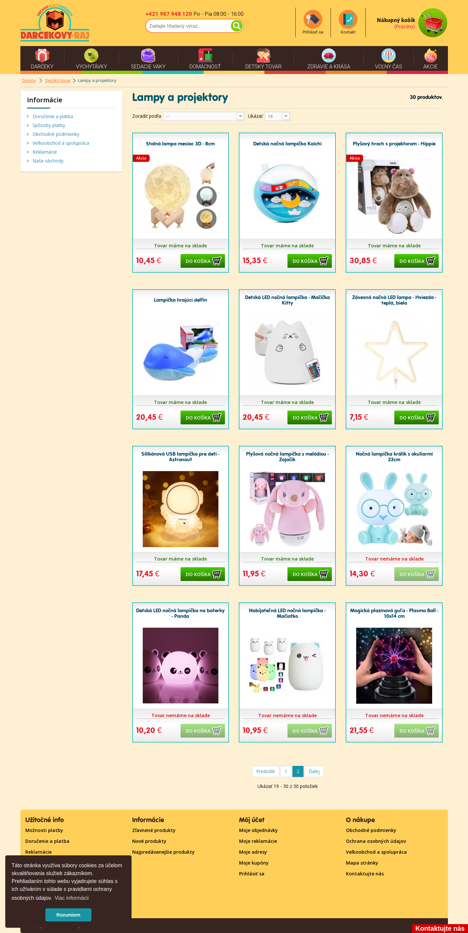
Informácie (44, 99)
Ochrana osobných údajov (376, 841)
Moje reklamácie (258, 841)
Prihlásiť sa (251, 873)
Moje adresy (253, 852)
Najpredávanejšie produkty (163, 852)
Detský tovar (58, 80)
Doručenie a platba (52, 116)
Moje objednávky (258, 830)
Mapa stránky (362, 863)
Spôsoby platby (48, 125)
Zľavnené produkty (154, 830)
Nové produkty (149, 841)
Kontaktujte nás (365, 873)
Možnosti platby (44, 830)
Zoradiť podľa (146, 116)
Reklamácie (44, 152)
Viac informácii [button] (72, 898)
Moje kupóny (254, 863)
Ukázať (255, 116)
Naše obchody (47, 161)
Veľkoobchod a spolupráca (60, 143)
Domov (29, 80)
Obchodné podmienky (55, 134)
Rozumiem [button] (69, 915)
